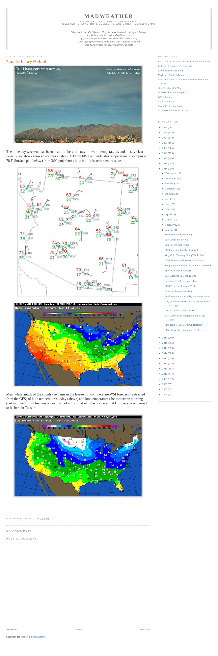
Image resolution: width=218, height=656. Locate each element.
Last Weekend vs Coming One (180, 275)
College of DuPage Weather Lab (175, 65)
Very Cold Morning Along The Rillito (184, 255)
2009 (165, 378)
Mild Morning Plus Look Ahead (181, 249)
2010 (165, 373)
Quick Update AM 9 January (179, 310)
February (170, 224)
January (169, 229)
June (168, 204)
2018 (165, 168)
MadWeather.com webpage (172, 92)
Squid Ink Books (167, 101)
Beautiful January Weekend (179, 291)
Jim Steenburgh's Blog (169, 88)
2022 (165, 147)
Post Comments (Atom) (32, 636)
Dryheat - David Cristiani (171, 75)
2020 (165, 158)
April (168, 214)
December (171, 173)
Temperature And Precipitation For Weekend (188, 265)
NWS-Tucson (165, 96)
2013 (165, 358)
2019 (165, 163)
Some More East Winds (177, 244)
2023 (165, 142)
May (168, 209)
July (167, 198)
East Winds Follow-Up (176, 239)
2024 (165, 137)
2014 (165, 353)
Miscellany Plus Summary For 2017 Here (186, 329)
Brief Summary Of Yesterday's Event (184, 260)
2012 (165, 363)
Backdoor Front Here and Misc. (181, 280)
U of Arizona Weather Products (174, 110)
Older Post (144, 629)
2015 (165, 347)
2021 (165, 153)
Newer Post (12, 629)
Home (78, 629)
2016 (165, 342)
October (169, 183)
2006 (165, 394)
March (169, 219)
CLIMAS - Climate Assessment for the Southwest (184, 61)
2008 (165, 384)
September (171, 188)
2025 (165, 132)
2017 (165, 337)
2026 (165, 127)
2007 (165, 389)
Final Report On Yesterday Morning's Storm (187, 296)
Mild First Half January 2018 (180, 286)
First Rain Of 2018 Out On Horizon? (184, 324)
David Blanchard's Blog (170, 70)
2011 (165, 368)
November (171, 178)
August (169, 193)
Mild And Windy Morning (178, 234)
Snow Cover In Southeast (178, 270)
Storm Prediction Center (170, 106)
